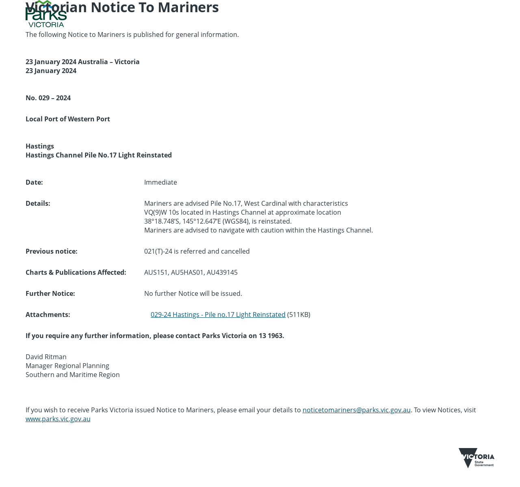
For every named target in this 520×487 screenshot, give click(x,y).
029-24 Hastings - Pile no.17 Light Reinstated (218, 314)
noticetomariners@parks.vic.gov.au (357, 409)
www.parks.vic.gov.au (58, 418)
